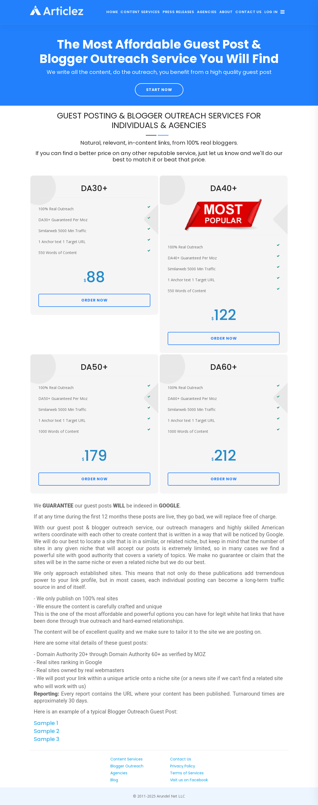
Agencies (207, 11)
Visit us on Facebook (189, 780)
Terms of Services (187, 773)
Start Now (159, 89)
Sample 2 (46, 731)
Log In (271, 11)
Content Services (140, 11)
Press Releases (178, 11)
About (226, 11)
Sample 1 (46, 723)
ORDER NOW (94, 300)
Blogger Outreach (126, 766)
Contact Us (248, 11)
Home (112, 11)
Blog (114, 780)
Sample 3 (46, 739)
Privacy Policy (182, 766)
